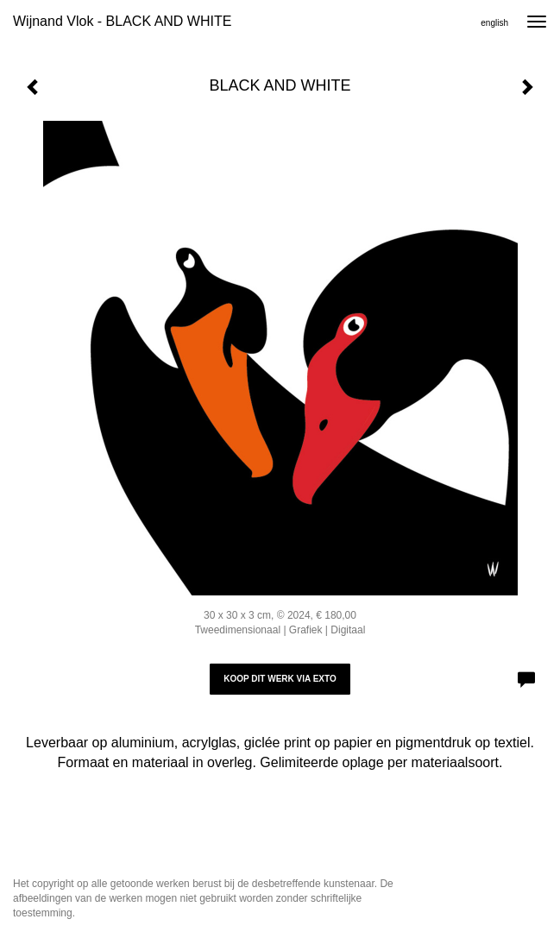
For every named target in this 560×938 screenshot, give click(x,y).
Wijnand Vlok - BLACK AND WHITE (122, 21)
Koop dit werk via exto (279, 678)
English (494, 23)
